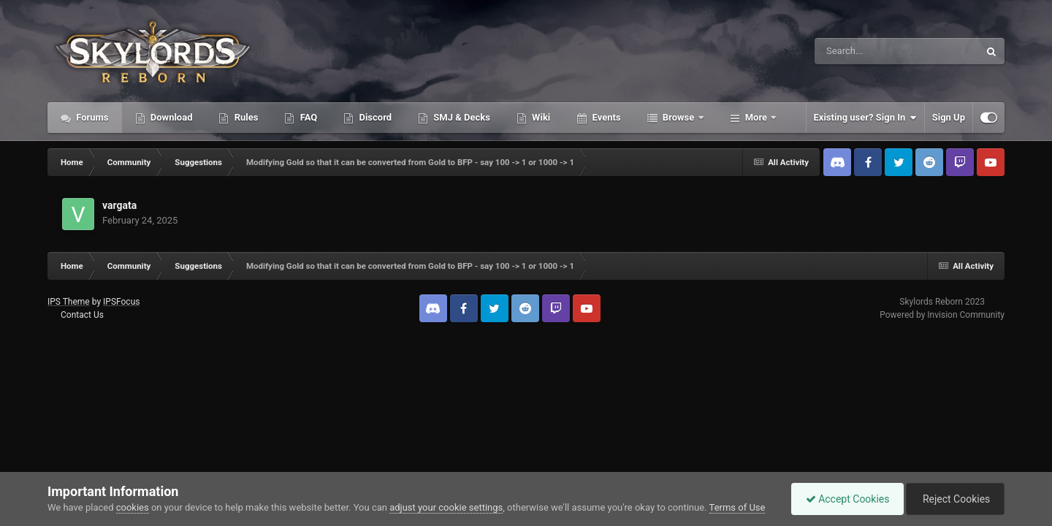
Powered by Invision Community (942, 315)
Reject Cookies (954, 499)
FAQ (307, 117)
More (756, 117)
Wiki (540, 117)
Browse (678, 117)
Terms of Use (737, 507)
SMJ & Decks (460, 117)
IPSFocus (121, 302)
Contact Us (82, 315)
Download (170, 117)
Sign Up (948, 117)
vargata (119, 205)
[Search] (860, 51)
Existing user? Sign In (865, 117)
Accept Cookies (844, 499)
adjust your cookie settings (446, 507)
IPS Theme (68, 302)
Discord (374, 117)
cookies (132, 507)
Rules (245, 117)
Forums (91, 117)
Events (605, 117)
